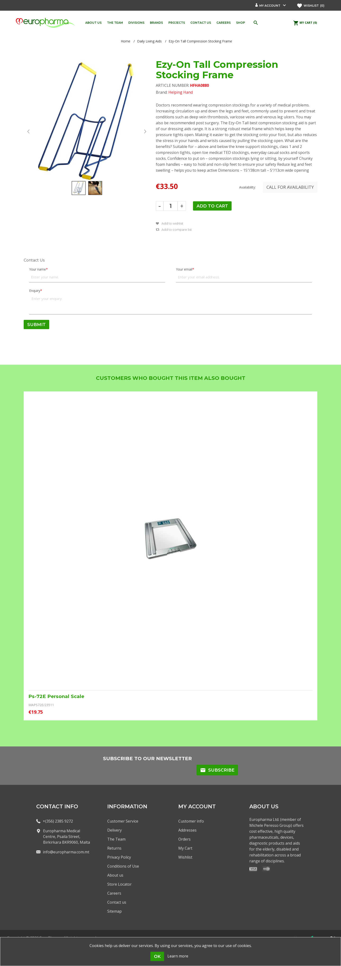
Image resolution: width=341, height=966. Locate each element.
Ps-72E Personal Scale (56, 696)
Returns (114, 848)
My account (269, 5)
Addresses (187, 830)
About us (115, 875)
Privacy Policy (119, 857)
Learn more (177, 956)
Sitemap (114, 911)
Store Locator (119, 884)
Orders (184, 839)
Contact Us (34, 260)
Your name (37, 269)
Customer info (191, 821)
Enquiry (34, 290)
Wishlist (185, 857)
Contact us (116, 902)
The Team (116, 839)
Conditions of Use (123, 866)
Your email (184, 269)
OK (157, 956)
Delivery (114, 830)
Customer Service (122, 821)
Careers (114, 893)
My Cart (185, 848)
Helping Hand (180, 92)
